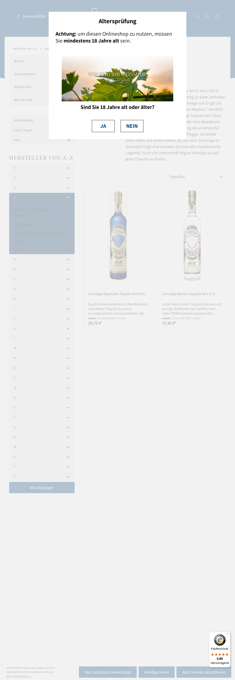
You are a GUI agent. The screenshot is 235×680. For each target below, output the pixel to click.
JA (103, 125)
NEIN (132, 125)
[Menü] (227, 634)
